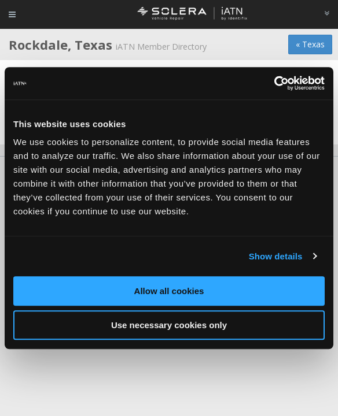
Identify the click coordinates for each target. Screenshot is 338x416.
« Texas (310, 44)
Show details (276, 256)
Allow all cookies (169, 291)
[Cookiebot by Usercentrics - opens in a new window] (274, 83)
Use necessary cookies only (169, 325)
